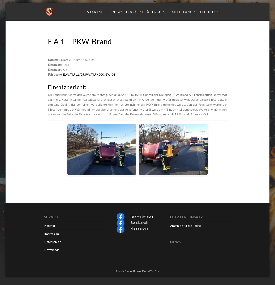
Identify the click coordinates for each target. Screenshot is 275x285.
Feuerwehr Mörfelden (142, 216)
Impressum (51, 233)
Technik (207, 12)
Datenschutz (52, 241)
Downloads (51, 250)
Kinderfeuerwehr (139, 228)
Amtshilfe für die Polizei (185, 225)
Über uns (156, 12)
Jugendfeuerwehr (139, 222)
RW (87, 74)
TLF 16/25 (77, 74)
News (118, 12)
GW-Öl (110, 74)
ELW (66, 74)
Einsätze (135, 12)
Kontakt (49, 225)
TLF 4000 (97, 74)
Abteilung (182, 12)
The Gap (154, 271)
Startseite (98, 12)
